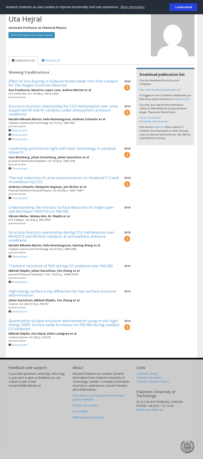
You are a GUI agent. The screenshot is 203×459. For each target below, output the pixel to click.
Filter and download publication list (160, 89)
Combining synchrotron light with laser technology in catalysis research (62, 150)
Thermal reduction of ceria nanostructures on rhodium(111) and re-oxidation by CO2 (64, 179)
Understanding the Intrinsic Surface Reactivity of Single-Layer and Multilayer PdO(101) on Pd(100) (61, 209)
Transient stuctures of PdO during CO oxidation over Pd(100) (61, 265)
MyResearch (182, 99)
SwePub (159, 127)
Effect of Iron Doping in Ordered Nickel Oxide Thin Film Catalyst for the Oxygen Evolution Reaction (63, 83)
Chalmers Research (148, 377)
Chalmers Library (147, 373)
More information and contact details (32, 35)
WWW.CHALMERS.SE (149, 410)
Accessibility (80, 411)
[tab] (23, 60)
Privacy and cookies (85, 405)
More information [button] (132, 7)
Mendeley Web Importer (154, 121)
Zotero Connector (150, 117)
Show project (19, 130)
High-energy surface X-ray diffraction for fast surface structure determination (62, 293)
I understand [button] (183, 7)
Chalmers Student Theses (152, 381)
